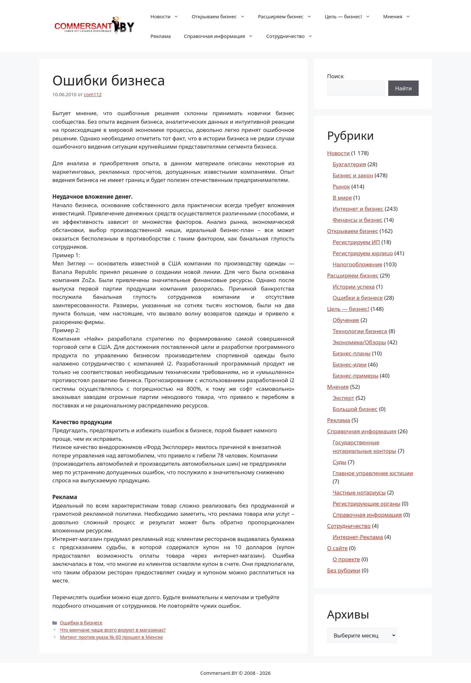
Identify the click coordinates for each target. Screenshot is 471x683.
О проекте (346, 559)
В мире (342, 197)
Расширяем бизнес (288, 16)
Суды (339, 462)
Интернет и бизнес (358, 208)
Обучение (346, 320)
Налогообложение (357, 264)
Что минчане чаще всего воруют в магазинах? (113, 630)
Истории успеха (354, 286)
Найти (403, 88)
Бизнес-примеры (355, 375)
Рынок (341, 186)
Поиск (335, 76)
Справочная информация (222, 36)
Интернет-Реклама (358, 537)
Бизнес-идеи (350, 364)
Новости (167, 16)
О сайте (337, 548)
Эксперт (343, 398)
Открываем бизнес (222, 16)
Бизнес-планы (352, 353)
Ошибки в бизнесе (81, 623)
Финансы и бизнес (358, 220)
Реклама (160, 36)
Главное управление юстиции (373, 473)
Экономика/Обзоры (359, 342)
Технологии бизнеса (360, 331)
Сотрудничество (292, 36)
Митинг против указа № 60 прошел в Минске (111, 637)
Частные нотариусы (359, 492)
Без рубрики (343, 570)
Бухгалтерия (349, 164)
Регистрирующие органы (366, 503)
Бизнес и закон (353, 175)
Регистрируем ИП (356, 242)
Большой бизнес (355, 409)
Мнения (400, 16)
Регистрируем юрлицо (363, 253)
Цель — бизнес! (351, 16)
